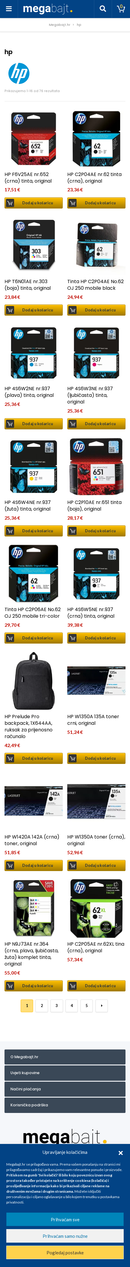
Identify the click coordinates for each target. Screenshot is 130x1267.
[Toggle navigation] (9, 9)
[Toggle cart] (121, 9)
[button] (121, 1152)
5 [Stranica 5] (87, 1005)
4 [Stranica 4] (72, 1005)
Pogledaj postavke (65, 1252)
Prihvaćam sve (65, 1219)
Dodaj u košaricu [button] (37, 203)
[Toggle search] (103, 9)
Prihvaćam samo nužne (65, 1236)
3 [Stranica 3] (57, 1005)
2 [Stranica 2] (42, 1005)
